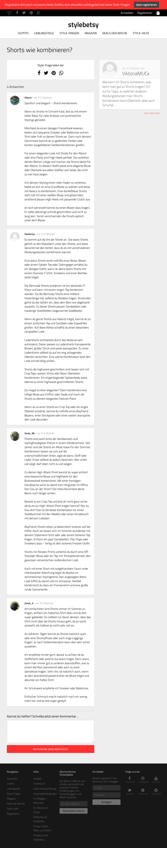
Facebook (129, 780)
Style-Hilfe (141, 33)
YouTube (156, 780)
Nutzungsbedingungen (45, 794)
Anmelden (127, 13)
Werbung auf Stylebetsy (40, 819)
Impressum (39, 783)
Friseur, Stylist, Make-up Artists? (42, 828)
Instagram (143, 780)
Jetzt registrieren (146, 4)
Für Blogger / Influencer (40, 801)
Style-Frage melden (152, 113)
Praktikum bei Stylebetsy (40, 837)
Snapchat (156, 791)
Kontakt (37, 779)
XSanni (28, 97)
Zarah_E (29, 603)
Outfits (23, 33)
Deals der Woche (114, 33)
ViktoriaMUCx (135, 73)
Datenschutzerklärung (44, 789)
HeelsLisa (29, 234)
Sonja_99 (29, 433)
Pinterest (143, 791)
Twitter (129, 791)
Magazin (91, 33)
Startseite (12, 779)
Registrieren (144, 13)
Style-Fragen (69, 33)
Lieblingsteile (44, 33)
